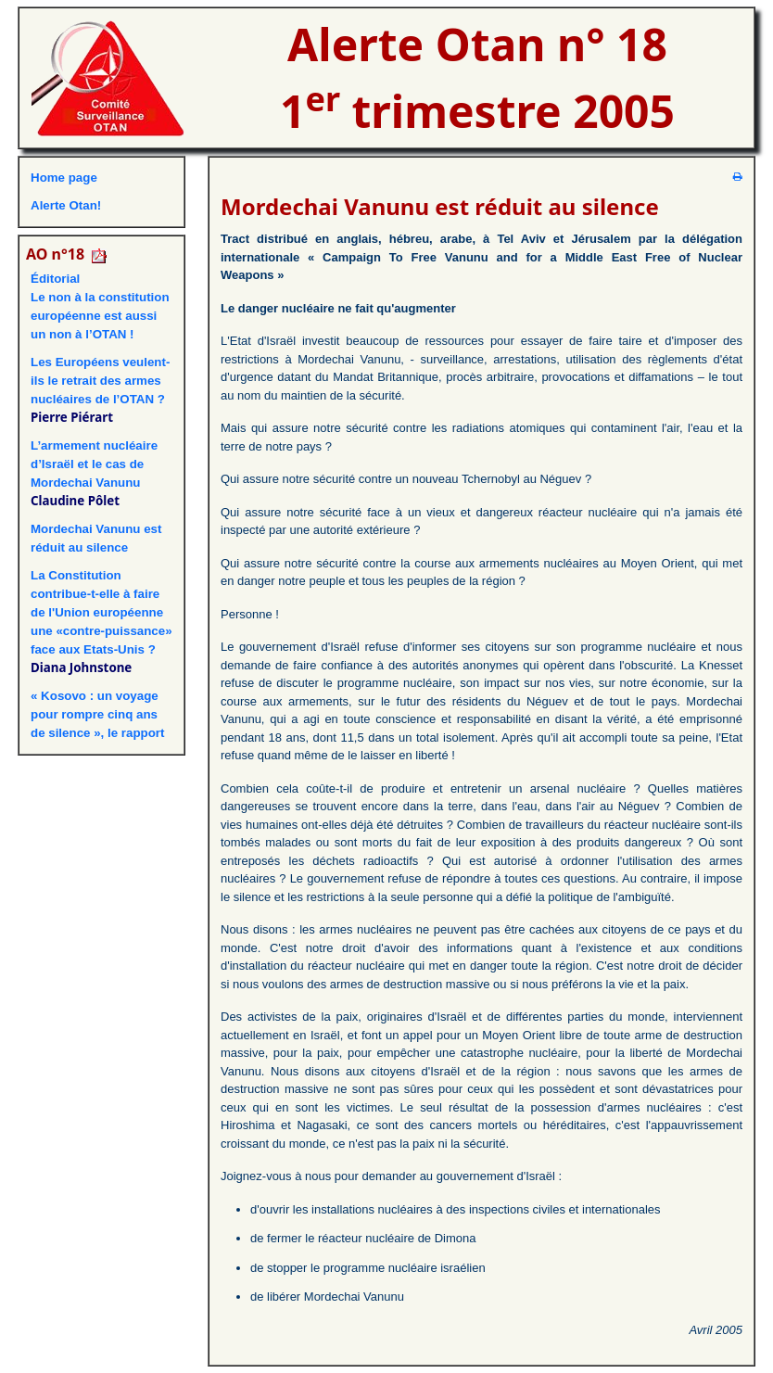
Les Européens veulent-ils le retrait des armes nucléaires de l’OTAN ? (100, 380)
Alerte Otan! (66, 205)
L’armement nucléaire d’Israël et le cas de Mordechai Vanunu (94, 464)
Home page (64, 177)
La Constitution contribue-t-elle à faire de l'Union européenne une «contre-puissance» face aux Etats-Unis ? (101, 612)
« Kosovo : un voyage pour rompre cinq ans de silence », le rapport (97, 714)
